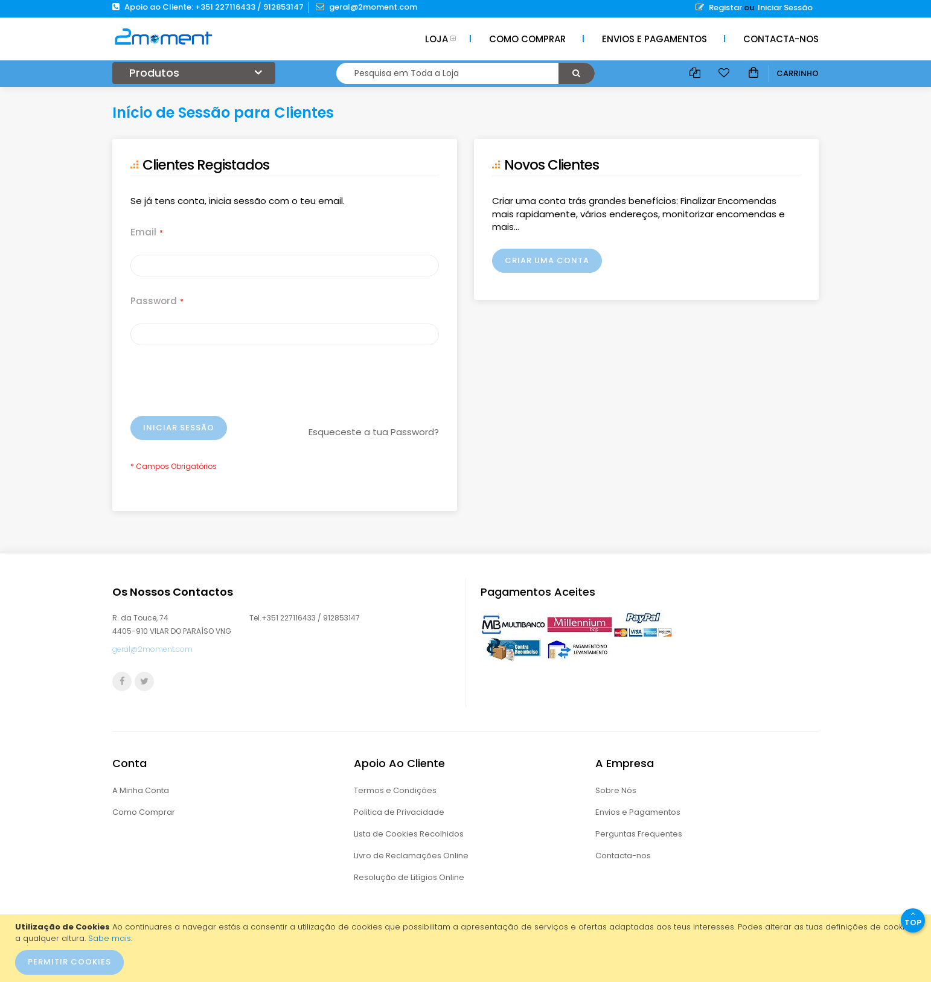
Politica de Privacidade (399, 812)
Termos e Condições (395, 790)
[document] (467, 948)
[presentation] (222, 386)
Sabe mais (109, 938)
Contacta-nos (623, 855)
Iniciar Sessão (785, 7)
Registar (719, 7)
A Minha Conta (140, 790)
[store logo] (163, 36)
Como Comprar (143, 812)
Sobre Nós (615, 790)
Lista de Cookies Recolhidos (409, 834)
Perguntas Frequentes (638, 834)
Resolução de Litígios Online (409, 877)
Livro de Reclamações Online (411, 855)
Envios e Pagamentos (637, 812)
